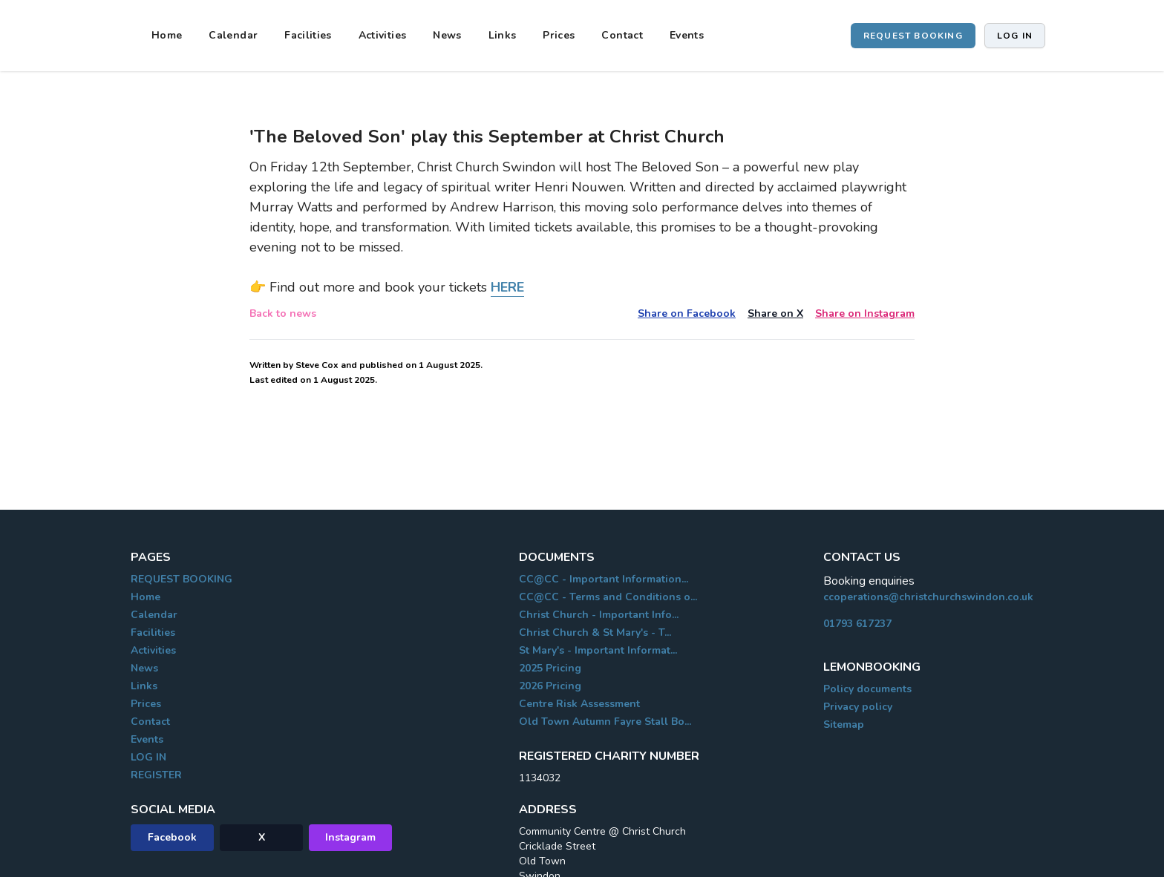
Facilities (308, 35)
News (447, 35)
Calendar (233, 35)
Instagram (350, 837)
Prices (559, 35)
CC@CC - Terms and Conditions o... (608, 597)
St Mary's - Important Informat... (598, 650)
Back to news (282, 313)
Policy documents (867, 689)
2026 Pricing (550, 686)
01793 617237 (857, 624)
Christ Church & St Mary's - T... (595, 632)
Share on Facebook (687, 313)
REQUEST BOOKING (913, 36)
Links (502, 35)
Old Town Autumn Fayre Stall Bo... (605, 722)
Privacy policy (857, 707)
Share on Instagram (865, 313)
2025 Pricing (550, 668)
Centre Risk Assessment (579, 704)
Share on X (775, 313)
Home (166, 35)
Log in (1015, 36)
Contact (621, 35)
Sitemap (843, 724)
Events (687, 35)
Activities (383, 35)
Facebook (172, 837)
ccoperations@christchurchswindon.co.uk (928, 597)
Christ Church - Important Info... (599, 615)
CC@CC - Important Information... (603, 579)
